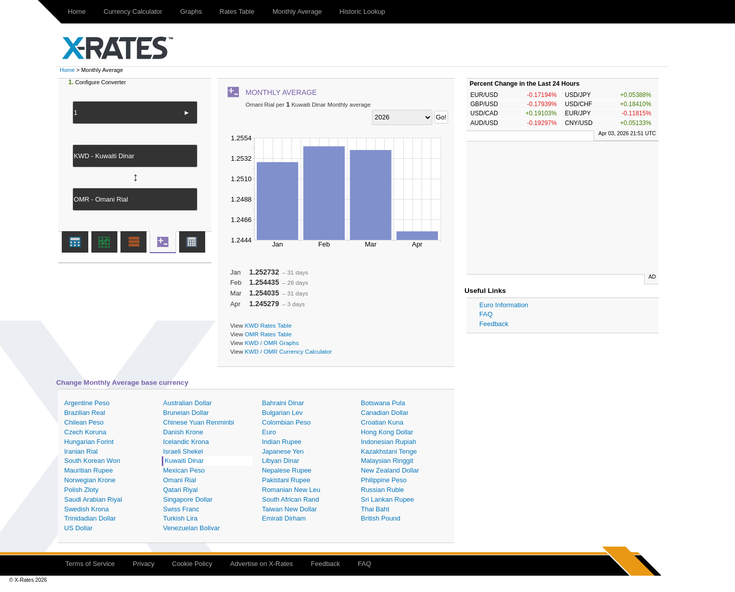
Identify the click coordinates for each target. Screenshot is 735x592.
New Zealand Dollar (390, 470)
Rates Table (236, 11)
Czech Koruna (85, 432)
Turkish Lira (180, 518)
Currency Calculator (133, 11)
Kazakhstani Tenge (389, 451)
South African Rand (290, 499)
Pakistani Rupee (286, 480)
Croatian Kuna (382, 422)
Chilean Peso (84, 422)
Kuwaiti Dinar (184, 460)
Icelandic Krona (186, 442)
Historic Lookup (362, 11)
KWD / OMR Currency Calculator (288, 351)
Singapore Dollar (188, 499)
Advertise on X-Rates (261, 564)
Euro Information (503, 305)
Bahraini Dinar (283, 403)
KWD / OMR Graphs (271, 342)
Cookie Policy (192, 564)
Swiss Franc (181, 509)
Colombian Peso (286, 422)
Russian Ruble (382, 490)
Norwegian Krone (89, 480)
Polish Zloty (81, 490)
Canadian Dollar (384, 412)
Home (77, 11)
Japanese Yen (283, 451)
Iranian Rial (81, 451)
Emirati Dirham (284, 518)
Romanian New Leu (291, 490)
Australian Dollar (187, 403)
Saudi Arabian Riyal (93, 499)
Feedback (493, 324)
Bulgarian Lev (282, 412)
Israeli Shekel (183, 451)
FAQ (486, 314)
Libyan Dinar (280, 460)
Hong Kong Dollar (387, 432)
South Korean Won (92, 460)
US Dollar (78, 528)
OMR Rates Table (267, 334)
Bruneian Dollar (186, 412)
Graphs (191, 11)
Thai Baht (375, 509)
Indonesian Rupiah (388, 442)
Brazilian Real (84, 412)
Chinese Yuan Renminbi (198, 422)
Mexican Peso (184, 470)
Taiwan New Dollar (289, 509)
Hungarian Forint (89, 442)
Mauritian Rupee (88, 470)
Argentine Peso (87, 403)
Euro (269, 432)
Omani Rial (179, 480)
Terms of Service (90, 564)
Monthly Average (297, 11)
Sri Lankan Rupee (387, 499)
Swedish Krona (86, 509)
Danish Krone (183, 432)
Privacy (144, 564)
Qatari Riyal (180, 490)
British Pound (380, 518)
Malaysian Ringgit (387, 460)
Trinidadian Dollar (90, 518)
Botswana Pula (383, 403)
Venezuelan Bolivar (191, 528)
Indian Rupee (281, 442)
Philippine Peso (384, 480)
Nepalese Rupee (286, 470)
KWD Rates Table (267, 325)
